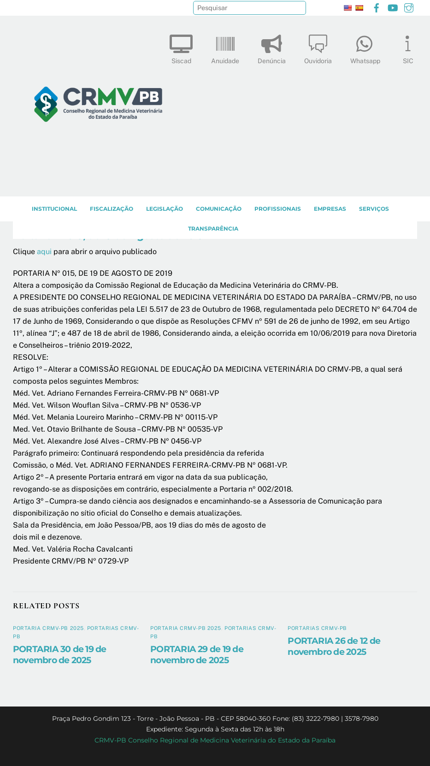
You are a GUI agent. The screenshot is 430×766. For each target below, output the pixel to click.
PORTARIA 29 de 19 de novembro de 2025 (196, 654)
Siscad (181, 47)
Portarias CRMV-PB (317, 628)
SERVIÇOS (374, 208)
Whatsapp (365, 47)
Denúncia (272, 47)
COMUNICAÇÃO (219, 208)
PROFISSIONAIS (277, 208)
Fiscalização (111, 208)
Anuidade (225, 47)
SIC (408, 47)
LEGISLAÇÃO (164, 208)
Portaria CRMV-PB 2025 (48, 628)
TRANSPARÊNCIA (213, 228)
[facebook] (377, 7)
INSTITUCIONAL (54, 208)
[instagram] (409, 7)
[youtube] (393, 7)
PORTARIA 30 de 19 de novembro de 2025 (59, 654)
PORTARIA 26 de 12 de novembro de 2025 (334, 646)
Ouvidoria (318, 47)
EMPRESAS (330, 208)
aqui (44, 251)
